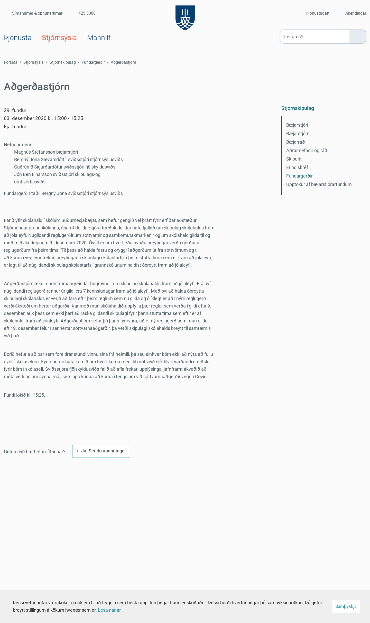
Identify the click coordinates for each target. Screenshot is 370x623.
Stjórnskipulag (63, 62)
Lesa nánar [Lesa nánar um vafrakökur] (109, 610)
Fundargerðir (93, 62)
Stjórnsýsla (33, 62)
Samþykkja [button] (346, 606)
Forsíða (10, 62)
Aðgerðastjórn (123, 62)
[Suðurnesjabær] (185, 16)
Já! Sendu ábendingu (103, 450)
